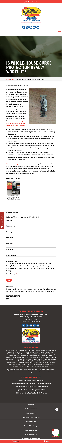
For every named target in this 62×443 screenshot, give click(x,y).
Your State (10, 238)
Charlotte (21, 349)
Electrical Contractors (31, 408)
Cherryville (28, 351)
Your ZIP (9, 243)
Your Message (11, 274)
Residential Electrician (31, 429)
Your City (9, 232)
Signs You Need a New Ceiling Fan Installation (31, 389)
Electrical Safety (31, 420)
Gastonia (47, 353)
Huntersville (35, 355)
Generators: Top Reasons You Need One (31, 379)
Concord (39, 351)
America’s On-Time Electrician (31, 416)
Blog (27, 85)
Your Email (10, 249)
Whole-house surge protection (15, 164)
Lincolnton (41, 356)
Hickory (9, 362)
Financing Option (31, 412)
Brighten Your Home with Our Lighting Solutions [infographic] (31, 383)
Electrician (31, 403)
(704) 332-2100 (34, 217)
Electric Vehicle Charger (31, 425)
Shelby (30, 360)
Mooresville (30, 358)
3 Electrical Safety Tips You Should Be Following (31, 392)
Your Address (11, 226)
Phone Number (11, 255)
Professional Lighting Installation (31, 437)
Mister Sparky (12, 85)
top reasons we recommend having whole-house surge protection (16, 123)
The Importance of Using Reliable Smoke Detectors (31, 386)
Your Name (10, 220)
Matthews (11, 358)
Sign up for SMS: (11, 261)
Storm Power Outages (31, 433)
